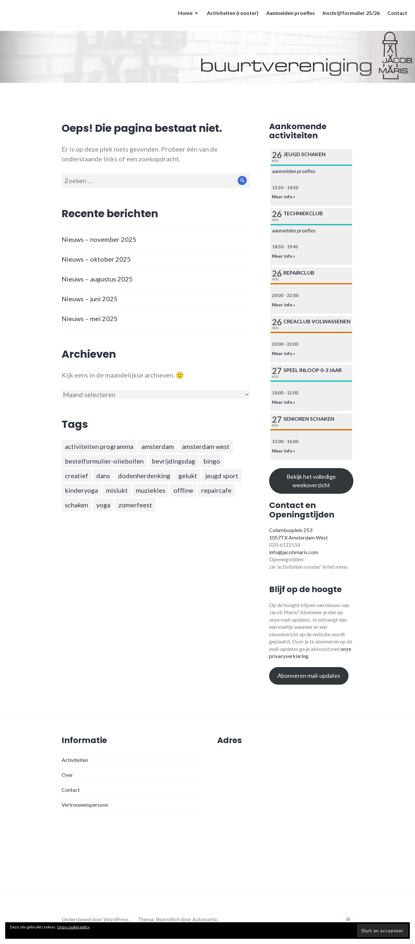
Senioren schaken (308, 419)
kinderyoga (81, 490)
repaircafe (216, 490)
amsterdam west (206, 446)
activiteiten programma (99, 446)
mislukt (117, 490)
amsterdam (157, 446)
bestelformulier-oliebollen (104, 461)
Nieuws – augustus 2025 (97, 279)
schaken (76, 505)
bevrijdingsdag (173, 461)
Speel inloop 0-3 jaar (312, 370)
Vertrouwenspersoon (85, 804)
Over (67, 775)
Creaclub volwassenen (316, 321)
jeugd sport (221, 475)
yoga (103, 505)
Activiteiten (75, 760)
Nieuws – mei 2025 (90, 318)
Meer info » (283, 196)
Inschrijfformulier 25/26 (349, 15)
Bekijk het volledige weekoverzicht (311, 480)
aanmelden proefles (293, 171)
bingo (211, 461)
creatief (76, 475)
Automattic (205, 919)
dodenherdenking (144, 475)
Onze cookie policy (73, 927)
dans (103, 475)
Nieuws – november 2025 (99, 239)
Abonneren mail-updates (309, 675)
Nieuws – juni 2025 (90, 299)
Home (183, 15)
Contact (395, 15)
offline (183, 490)
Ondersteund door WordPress (95, 919)
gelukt (187, 475)
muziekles (150, 490)
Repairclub (298, 272)
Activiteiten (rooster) (230, 15)
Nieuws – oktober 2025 (96, 259)
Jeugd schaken (304, 154)
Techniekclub (303, 213)
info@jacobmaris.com (293, 552)
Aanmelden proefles (288, 15)
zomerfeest (135, 505)
